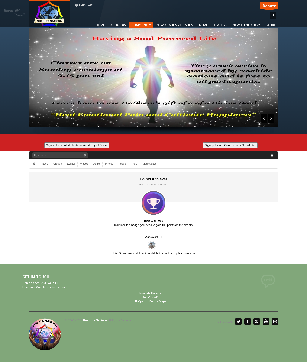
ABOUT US (117, 24)
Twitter (238, 321)
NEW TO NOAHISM (245, 24)
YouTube (266, 321)
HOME (100, 24)
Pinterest (256, 321)
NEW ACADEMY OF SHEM (174, 24)
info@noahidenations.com (47, 287)
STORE (271, 24)
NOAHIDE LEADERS (212, 24)
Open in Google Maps (150, 301)
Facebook (247, 321)
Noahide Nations (95, 320)
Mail (275, 321)
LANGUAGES (84, 5)
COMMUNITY (141, 25)
